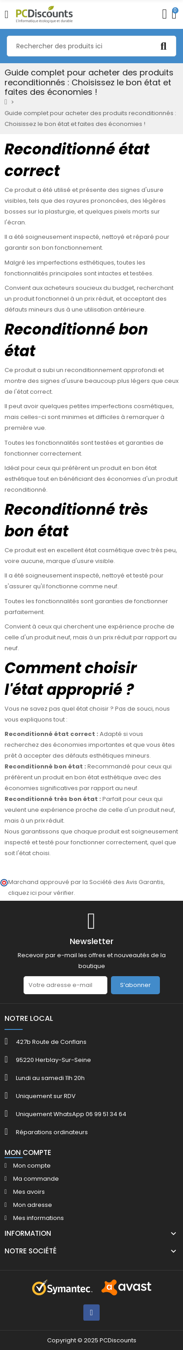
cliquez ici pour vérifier (41, 893)
